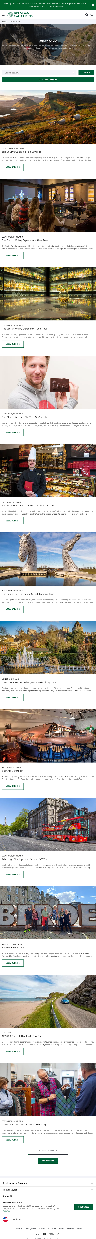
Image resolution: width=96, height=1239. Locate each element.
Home (4, 21)
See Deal (58, 6)
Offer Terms (7, 1211)
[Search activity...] (39, 72)
